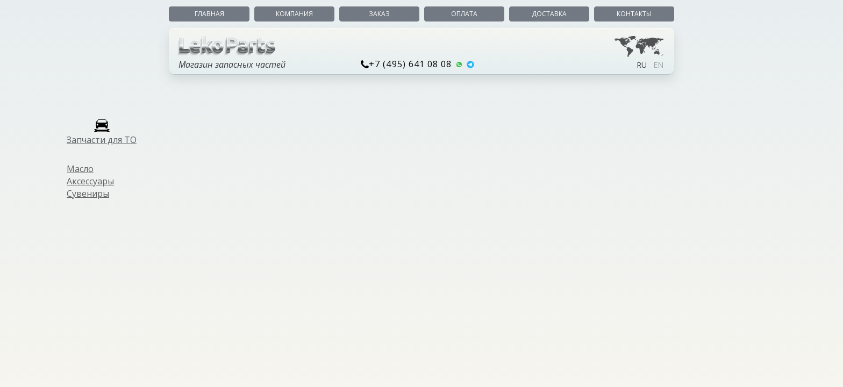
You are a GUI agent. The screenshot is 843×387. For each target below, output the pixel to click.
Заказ (379, 13)
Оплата (464, 13)
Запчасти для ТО (102, 140)
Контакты (634, 13)
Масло (80, 169)
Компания (294, 13)
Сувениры (88, 193)
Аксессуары (90, 181)
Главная (209, 13)
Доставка (549, 13)
